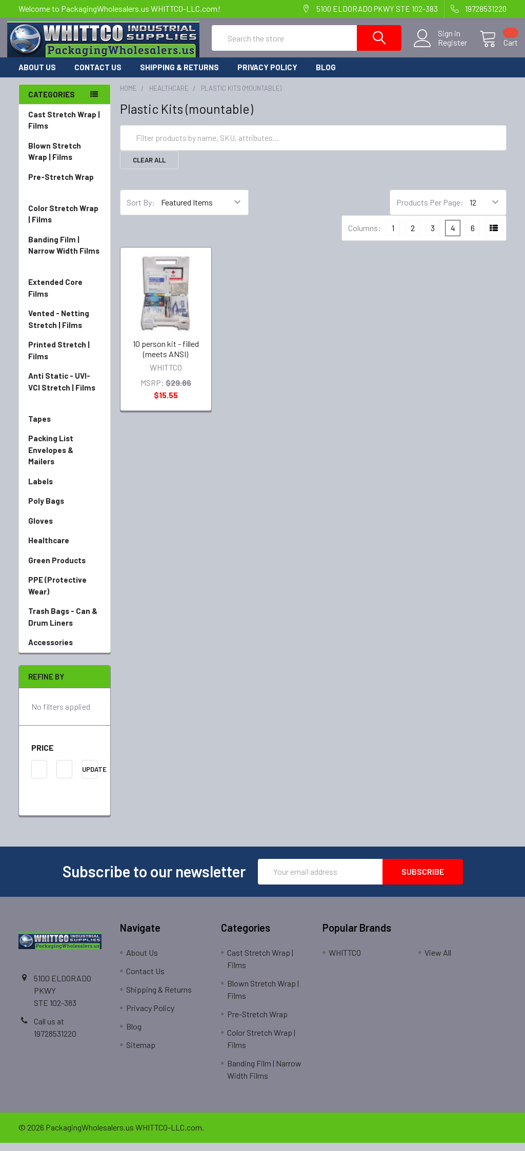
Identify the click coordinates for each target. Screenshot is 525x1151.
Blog (326, 75)
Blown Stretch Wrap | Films (64, 161)
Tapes (64, 428)
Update (89, 777)
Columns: (364, 236)
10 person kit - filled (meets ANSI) (166, 357)
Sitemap (140, 1053)
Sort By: (141, 211)
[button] (64, 756)
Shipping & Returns (179, 75)
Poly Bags (64, 510)
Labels (64, 490)
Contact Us (98, 75)
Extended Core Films (64, 297)
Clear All (149, 168)
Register (441, 48)
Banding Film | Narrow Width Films (64, 260)
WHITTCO (345, 960)
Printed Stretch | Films (59, 358)
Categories (51, 102)
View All (438, 960)
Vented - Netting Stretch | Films (64, 328)
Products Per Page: (429, 211)
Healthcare (64, 549)
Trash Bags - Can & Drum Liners (62, 625)
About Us (37, 75)
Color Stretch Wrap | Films (64, 223)
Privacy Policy (267, 75)
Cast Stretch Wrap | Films (64, 129)
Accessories (64, 651)
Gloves (64, 530)
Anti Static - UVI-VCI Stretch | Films (64, 397)
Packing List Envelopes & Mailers (64, 459)
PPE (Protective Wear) (64, 595)
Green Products (64, 569)
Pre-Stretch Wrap (64, 192)
